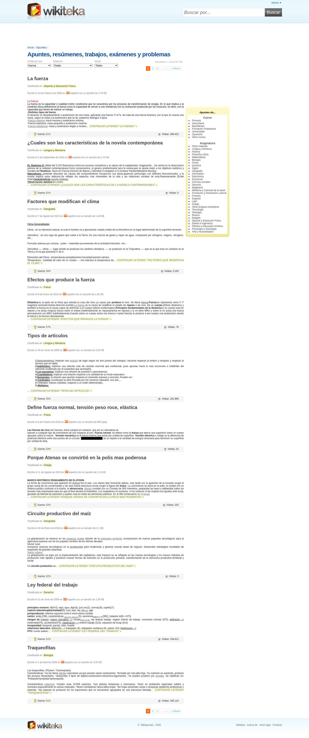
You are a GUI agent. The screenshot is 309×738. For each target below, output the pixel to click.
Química (196, 165)
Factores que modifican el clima (63, 201)
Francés (196, 195)
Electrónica (198, 176)
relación (74, 360)
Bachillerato (198, 126)
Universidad (198, 131)
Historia (196, 151)
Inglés (195, 168)
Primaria (196, 120)
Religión (196, 218)
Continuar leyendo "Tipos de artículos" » (61, 390)
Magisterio (197, 187)
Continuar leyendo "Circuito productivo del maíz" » (97, 565)
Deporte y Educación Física (59, 86)
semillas (159, 676)
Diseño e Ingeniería (202, 223)
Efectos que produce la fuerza (61, 279)
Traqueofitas (41, 647)
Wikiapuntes (147, 725)
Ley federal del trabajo (52, 584)
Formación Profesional (204, 128)
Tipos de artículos (47, 335)
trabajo (44, 619)
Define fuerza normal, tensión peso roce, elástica (82, 407)
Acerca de (252, 725)
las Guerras (143, 494)
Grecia (76, 483)
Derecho (49, 592)
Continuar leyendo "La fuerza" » (113, 126)
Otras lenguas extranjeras (205, 206)
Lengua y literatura (54, 150)
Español (196, 198)
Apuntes (41, 47)
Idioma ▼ (277, 2)
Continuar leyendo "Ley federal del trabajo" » (86, 631)
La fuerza (37, 78)
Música (195, 215)
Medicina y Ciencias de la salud (208, 190)
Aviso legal (265, 725)
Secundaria (198, 123)
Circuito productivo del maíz (59, 513)
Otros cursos (198, 137)
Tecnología (197, 209)
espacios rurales (75, 538)
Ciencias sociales (201, 182)
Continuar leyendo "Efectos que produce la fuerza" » (71, 319)
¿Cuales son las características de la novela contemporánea (95, 142)
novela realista (59, 179)
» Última (175, 68)
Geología (197, 212)
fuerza (144, 302)
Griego (48, 465)
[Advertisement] (154, 34)
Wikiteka (240, 725)
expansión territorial (111, 538)
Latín (194, 201)
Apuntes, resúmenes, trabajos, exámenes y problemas (98, 54)
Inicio (30, 47)
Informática (198, 173)
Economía (197, 179)
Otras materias (200, 146)
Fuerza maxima (36, 120)
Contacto (277, 725)
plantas (62, 673)
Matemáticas (198, 157)
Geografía (49, 208)
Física (47, 287)
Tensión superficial (91, 438)
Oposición (197, 134)
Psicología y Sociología (204, 229)
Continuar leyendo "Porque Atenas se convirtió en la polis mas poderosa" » (87, 496)
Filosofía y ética (200, 154)
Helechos (49, 684)
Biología (48, 655)
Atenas (87, 488)
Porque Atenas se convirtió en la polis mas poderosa (86, 457)
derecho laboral (71, 617)
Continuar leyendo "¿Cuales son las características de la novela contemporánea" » (94, 184)
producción (76, 547)
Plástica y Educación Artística (207, 226)
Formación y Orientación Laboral (209, 193)
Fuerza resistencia (37, 126)
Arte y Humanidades (202, 231)
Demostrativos (45, 360)
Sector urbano (34, 552)
